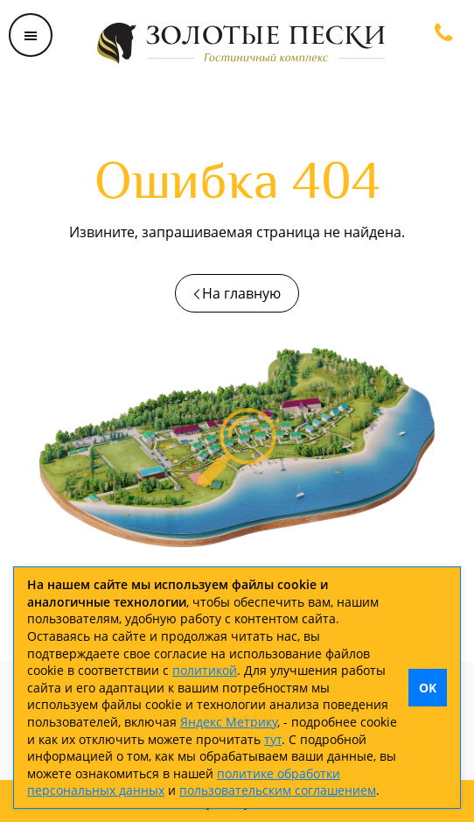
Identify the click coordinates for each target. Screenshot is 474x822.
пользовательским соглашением (277, 790)
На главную (241, 293)
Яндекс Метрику (228, 721)
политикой (204, 670)
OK (427, 687)
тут (273, 739)
